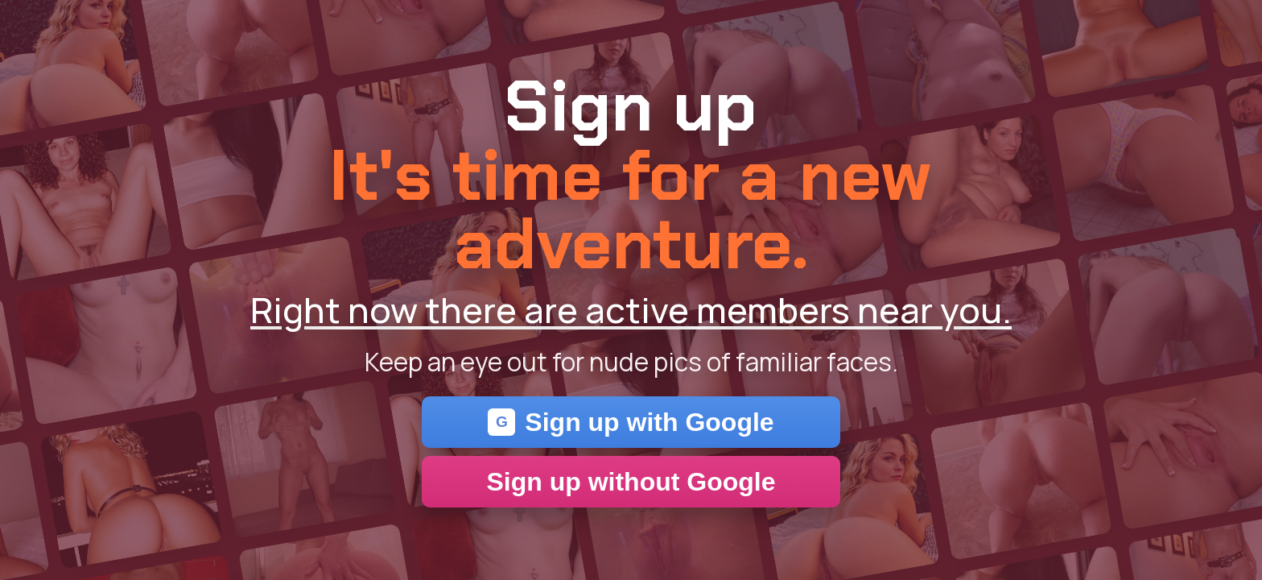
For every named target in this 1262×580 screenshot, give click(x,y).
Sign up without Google (630, 481)
